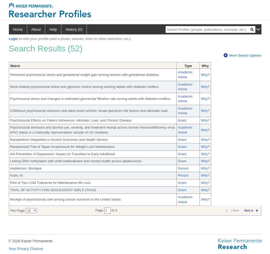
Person (183, 168)
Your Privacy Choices (26, 249)
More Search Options (242, 55)
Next (248, 210)
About (36, 29)
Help (53, 29)
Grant (182, 120)
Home (18, 29)
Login (13, 39)
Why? (205, 75)
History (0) (73, 29)
